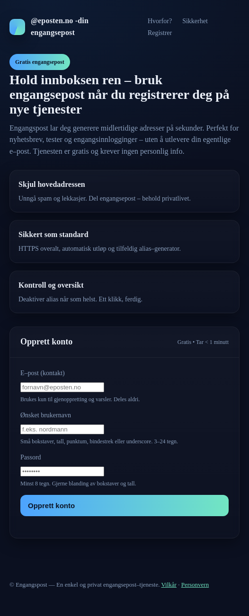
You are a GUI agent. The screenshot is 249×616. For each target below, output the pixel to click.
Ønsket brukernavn (45, 415)
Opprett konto (51, 506)
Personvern (195, 584)
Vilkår (169, 584)
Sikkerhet (195, 21)
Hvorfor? (160, 21)
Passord (30, 457)
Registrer (160, 32)
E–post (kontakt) (42, 373)
